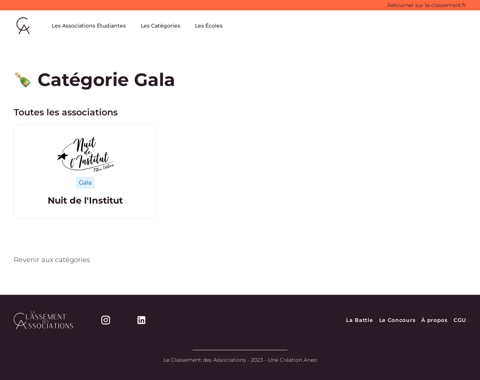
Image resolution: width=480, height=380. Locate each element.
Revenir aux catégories (52, 260)
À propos (434, 320)
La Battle (359, 320)
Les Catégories (160, 25)
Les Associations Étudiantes (89, 25)
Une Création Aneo (292, 360)
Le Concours (397, 320)
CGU (460, 320)
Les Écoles (209, 25)
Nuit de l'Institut (85, 200)
